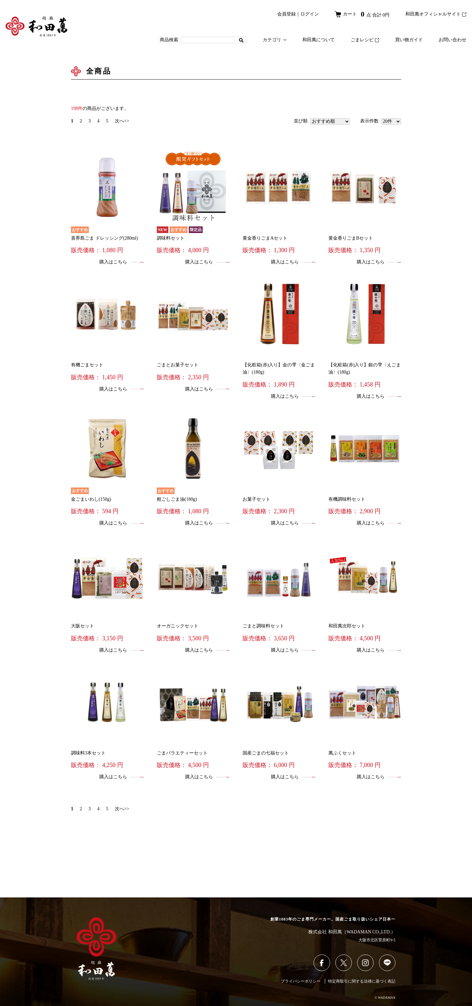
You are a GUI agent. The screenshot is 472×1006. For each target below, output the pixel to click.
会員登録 (286, 14)
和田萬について (318, 39)
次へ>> (122, 120)
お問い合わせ (452, 39)
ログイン (309, 14)
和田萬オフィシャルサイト (435, 14)
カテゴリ (275, 39)
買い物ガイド (409, 39)
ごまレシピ (365, 39)
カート (362, 14)
